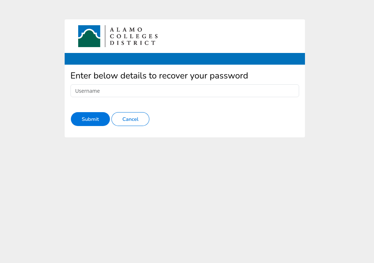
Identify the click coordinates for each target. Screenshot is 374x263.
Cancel (130, 119)
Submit (90, 119)
